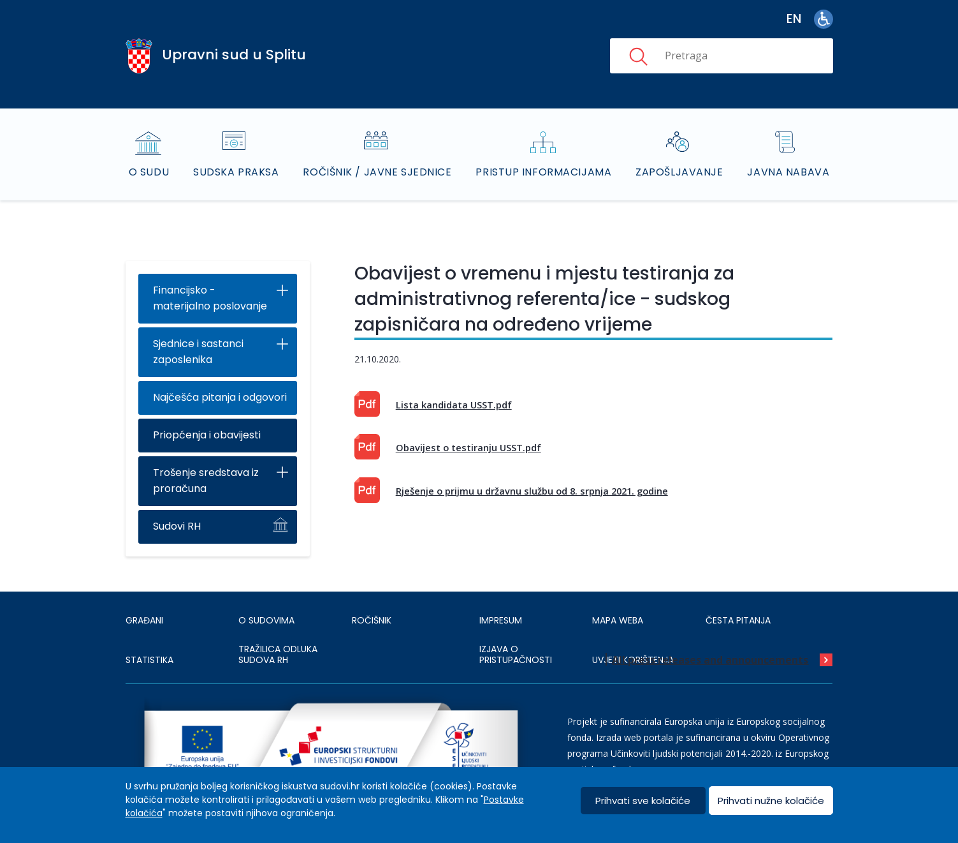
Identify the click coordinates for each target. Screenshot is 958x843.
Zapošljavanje (679, 172)
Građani (144, 620)
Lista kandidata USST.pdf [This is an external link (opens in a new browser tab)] (454, 404)
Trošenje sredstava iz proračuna (206, 480)
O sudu (149, 172)
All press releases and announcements (710, 660)
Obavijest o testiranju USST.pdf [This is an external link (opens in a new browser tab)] (468, 447)
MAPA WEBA (617, 620)
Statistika (149, 659)
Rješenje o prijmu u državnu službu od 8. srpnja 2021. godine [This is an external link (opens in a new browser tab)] (532, 490)
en (794, 18)
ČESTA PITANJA (738, 620)
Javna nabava (788, 172)
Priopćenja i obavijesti (207, 435)
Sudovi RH (177, 526)
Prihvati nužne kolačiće (771, 800)
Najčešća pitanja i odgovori (220, 397)
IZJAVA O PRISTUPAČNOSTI (515, 655)
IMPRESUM (500, 620)
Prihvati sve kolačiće (642, 800)
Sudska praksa (236, 172)
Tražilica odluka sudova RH (277, 655)
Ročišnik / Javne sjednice (377, 172)
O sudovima (266, 620)
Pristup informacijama (543, 172)
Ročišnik (371, 620)
